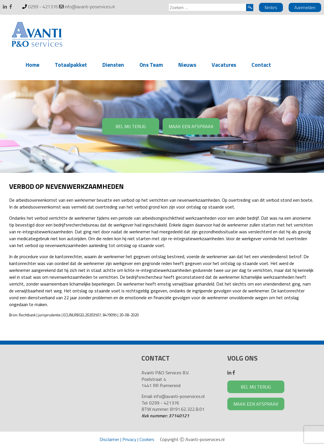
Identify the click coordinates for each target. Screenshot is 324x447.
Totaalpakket (71, 64)
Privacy (129, 439)
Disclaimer (109, 439)
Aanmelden (304, 7)
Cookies (146, 439)
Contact (261, 64)
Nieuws (187, 64)
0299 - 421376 (43, 6)
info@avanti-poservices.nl (90, 6)
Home (32, 64)
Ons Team (151, 64)
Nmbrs (271, 7)
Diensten (113, 64)
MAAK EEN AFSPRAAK (191, 126)
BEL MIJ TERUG (131, 126)
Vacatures (224, 64)
